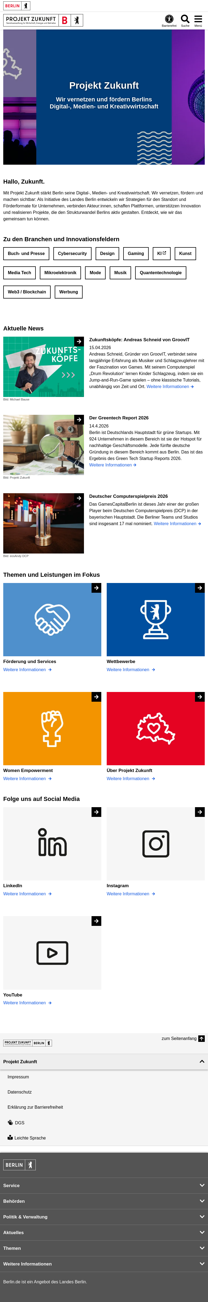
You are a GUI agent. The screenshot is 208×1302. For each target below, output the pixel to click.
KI (159, 253)
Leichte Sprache (27, 1138)
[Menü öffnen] (198, 21)
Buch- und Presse (26, 253)
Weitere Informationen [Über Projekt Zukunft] (129, 778)
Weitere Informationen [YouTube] (25, 1002)
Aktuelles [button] (13, 1232)
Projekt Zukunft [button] (20, 1061)
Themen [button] (12, 1248)
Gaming (136, 253)
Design (107, 253)
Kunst (185, 253)
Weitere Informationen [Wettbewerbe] (129, 669)
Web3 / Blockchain (27, 292)
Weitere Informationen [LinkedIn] (25, 894)
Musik (120, 272)
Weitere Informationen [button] (27, 1264)
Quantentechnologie (161, 272)
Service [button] (11, 1185)
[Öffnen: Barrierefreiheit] (169, 21)
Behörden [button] (14, 1201)
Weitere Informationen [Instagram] (129, 894)
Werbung (68, 292)
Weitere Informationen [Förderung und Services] (25, 669)
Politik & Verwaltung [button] (25, 1217)
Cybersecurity (72, 253)
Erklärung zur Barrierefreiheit (35, 1107)
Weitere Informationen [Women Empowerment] (25, 778)
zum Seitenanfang (179, 1038)
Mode (95, 272)
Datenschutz (20, 1092)
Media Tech (19, 272)
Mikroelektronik (60, 272)
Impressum (18, 1077)
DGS (16, 1123)
